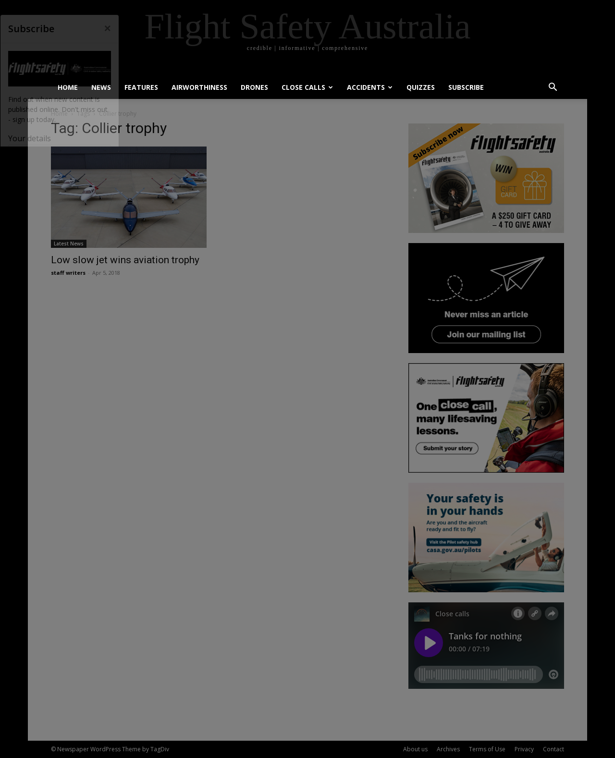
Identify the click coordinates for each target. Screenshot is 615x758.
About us (415, 749)
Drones (254, 87)
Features (141, 87)
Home (68, 87)
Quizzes (420, 87)
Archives (448, 749)
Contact (553, 749)
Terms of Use (487, 749)
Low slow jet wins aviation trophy (125, 260)
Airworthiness (199, 87)
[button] (552, 88)
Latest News (69, 243)
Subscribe (466, 87)
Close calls (307, 87)
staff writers (68, 272)
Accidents (370, 87)
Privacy (524, 749)
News (101, 87)
